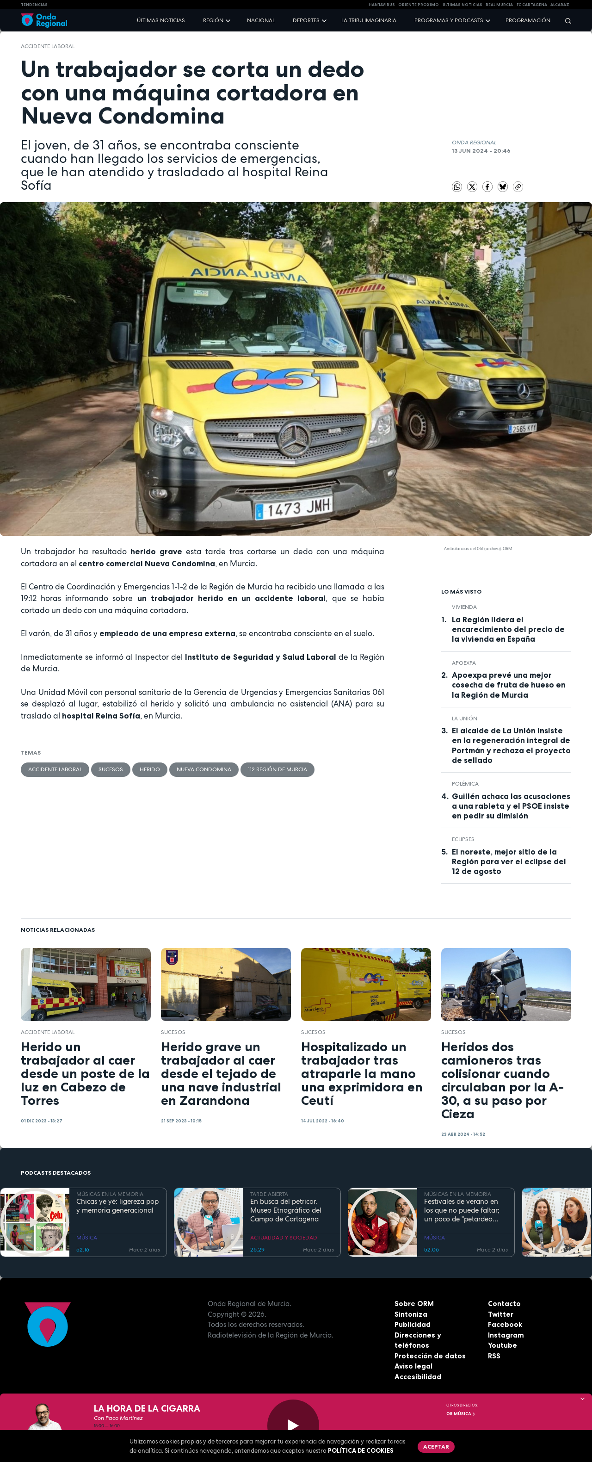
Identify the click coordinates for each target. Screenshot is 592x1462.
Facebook (505, 1324)
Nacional (261, 20)
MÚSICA (86, 1237)
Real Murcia (499, 4)
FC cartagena (532, 4)
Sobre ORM (414, 1303)
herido (150, 769)
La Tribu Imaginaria (368, 20)
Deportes (306, 20)
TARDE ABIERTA (269, 1194)
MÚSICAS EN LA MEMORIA (109, 1194)
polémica (465, 783)
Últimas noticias (161, 20)
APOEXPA (464, 663)
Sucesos (111, 769)
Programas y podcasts (448, 20)
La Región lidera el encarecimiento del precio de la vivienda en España (508, 629)
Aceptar (436, 1446)
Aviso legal (413, 1366)
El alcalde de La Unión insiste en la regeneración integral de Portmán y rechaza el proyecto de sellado (511, 745)
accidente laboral (47, 46)
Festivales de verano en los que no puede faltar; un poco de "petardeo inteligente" (462, 1210)
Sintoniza (411, 1314)
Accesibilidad (418, 1376)
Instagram (506, 1335)
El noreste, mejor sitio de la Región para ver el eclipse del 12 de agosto (509, 861)
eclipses (463, 839)
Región (213, 20)
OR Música (461, 1414)
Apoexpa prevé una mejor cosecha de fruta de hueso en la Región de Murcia (509, 684)
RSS (494, 1355)
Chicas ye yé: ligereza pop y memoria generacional (117, 1206)
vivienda (464, 607)
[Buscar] (565, 20)
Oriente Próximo (418, 4)
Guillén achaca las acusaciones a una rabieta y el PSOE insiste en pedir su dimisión (511, 806)
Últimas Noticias (462, 4)
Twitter (500, 1314)
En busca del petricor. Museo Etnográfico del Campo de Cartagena (285, 1210)
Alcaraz (559, 4)
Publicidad (413, 1324)
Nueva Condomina (204, 769)
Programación (528, 20)
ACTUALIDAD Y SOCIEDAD (283, 1237)
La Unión (464, 718)
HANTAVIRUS (382, 4)
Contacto (504, 1303)
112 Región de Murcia (277, 769)
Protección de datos (430, 1355)
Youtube (502, 1345)
